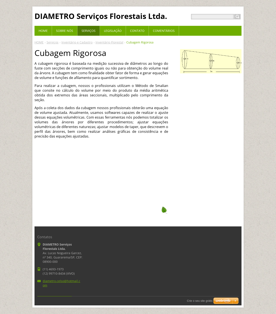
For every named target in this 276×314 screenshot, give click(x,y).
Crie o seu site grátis (200, 300)
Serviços (52, 42)
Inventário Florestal (109, 42)
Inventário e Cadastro (77, 42)
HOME (39, 42)
